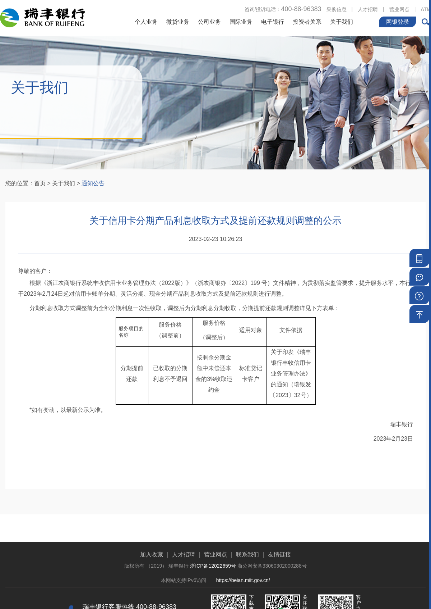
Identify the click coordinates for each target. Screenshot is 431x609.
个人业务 (146, 21)
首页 (40, 183)
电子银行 (272, 21)
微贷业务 (177, 21)
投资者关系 (307, 21)
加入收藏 (151, 570)
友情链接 (279, 570)
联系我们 (247, 570)
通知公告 (93, 183)
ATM (426, 9)
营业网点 (399, 9)
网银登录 (397, 21)
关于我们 (341, 21)
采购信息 (336, 9)
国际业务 (241, 21)
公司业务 (209, 21)
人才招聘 (368, 9)
